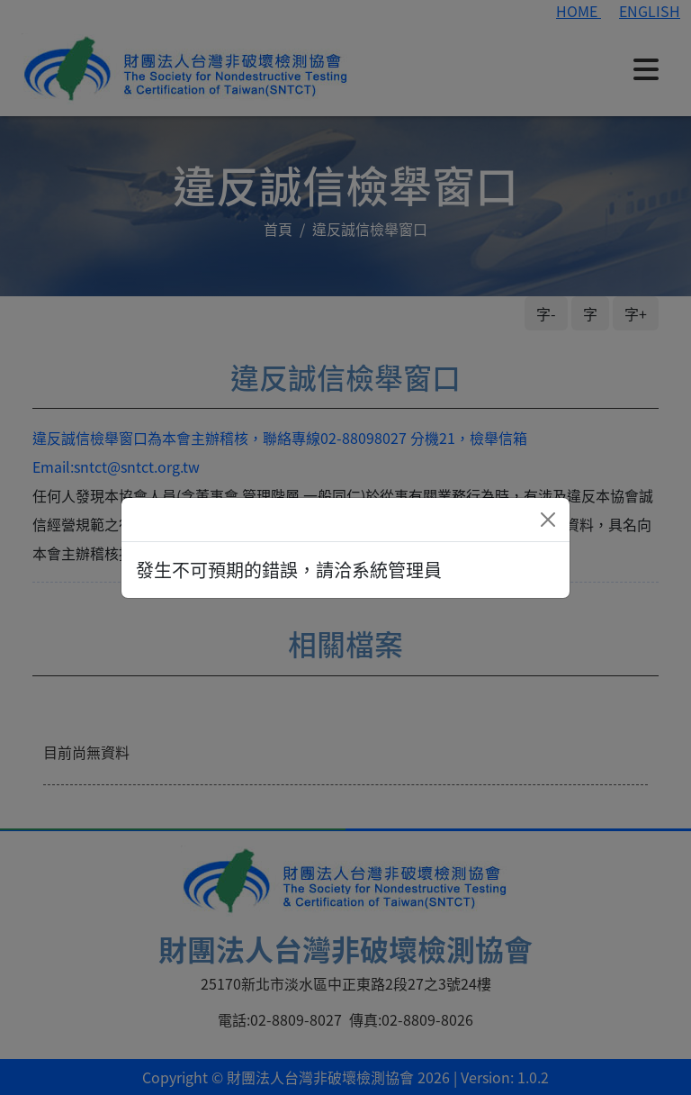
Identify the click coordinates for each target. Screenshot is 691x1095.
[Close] (548, 519)
